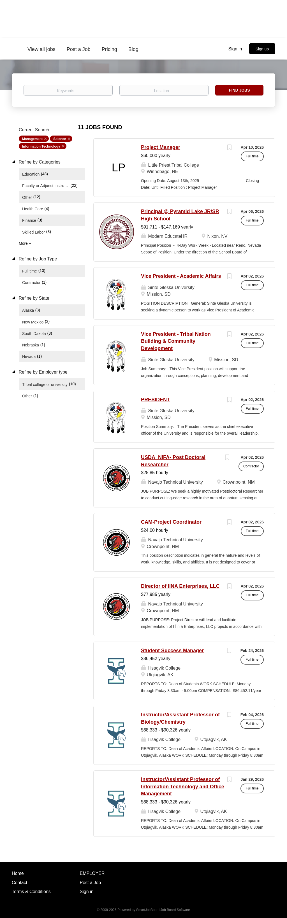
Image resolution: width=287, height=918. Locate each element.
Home (18, 873)
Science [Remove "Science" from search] (59, 139)
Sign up (262, 49)
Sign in (235, 48)
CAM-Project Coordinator (171, 522)
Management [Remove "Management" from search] (32, 139)
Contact (19, 882)
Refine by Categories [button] (39, 162)
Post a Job (90, 882)
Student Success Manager (172, 650)
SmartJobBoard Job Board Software (163, 910)
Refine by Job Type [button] (37, 259)
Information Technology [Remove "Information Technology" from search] (41, 146)
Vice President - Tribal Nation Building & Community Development (176, 341)
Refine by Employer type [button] (42, 372)
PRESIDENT (155, 399)
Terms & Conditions (31, 891)
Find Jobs (239, 90)
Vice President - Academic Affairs (181, 276)
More (23, 243)
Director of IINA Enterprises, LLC (180, 586)
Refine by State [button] (33, 298)
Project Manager (160, 147)
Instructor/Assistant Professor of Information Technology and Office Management (182, 786)
